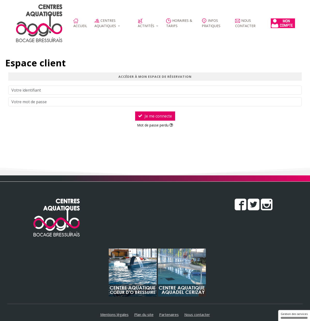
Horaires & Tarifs (179, 23)
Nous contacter (245, 23)
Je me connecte (155, 116)
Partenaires (169, 314)
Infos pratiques (211, 23)
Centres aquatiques (105, 23)
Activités (146, 23)
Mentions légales (114, 314)
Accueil (80, 23)
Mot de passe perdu (155, 125)
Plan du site (144, 314)
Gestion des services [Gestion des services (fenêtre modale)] (294, 315)
